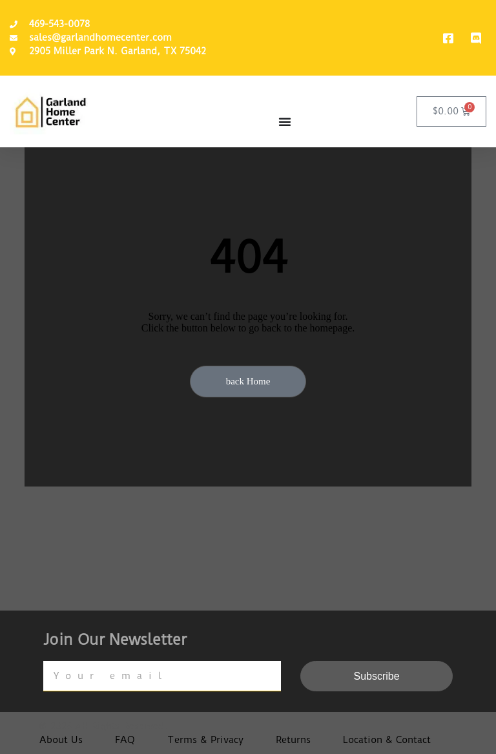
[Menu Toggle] (284, 121)
